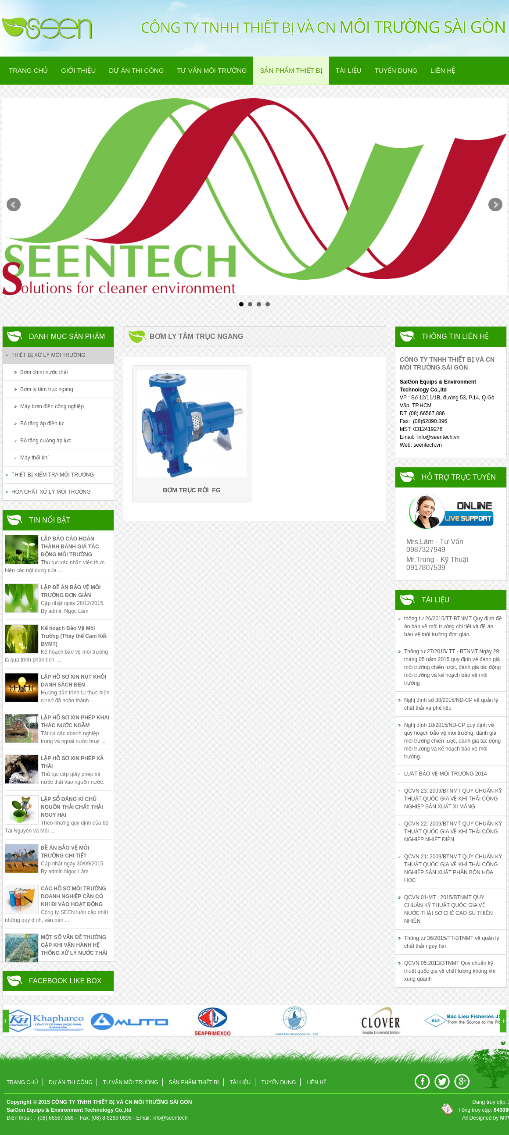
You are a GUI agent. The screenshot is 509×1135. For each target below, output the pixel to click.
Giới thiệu (78, 70)
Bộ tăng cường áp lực (45, 441)
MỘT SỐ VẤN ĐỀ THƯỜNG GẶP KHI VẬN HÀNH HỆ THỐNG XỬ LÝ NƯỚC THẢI (74, 945)
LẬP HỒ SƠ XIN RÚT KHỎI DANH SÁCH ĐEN (73, 681)
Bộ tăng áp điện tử (42, 423)
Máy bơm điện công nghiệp (52, 406)
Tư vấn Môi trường (212, 70)
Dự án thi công (136, 70)
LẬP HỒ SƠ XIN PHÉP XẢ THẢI (72, 762)
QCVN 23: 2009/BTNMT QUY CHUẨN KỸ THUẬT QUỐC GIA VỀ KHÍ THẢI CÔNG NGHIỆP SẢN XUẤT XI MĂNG (453, 799)
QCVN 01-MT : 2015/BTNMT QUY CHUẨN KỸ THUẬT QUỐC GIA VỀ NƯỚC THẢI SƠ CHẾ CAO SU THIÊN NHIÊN (448, 909)
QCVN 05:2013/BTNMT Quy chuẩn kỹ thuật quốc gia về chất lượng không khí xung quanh (449, 971)
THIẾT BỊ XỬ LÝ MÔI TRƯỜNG (48, 355)
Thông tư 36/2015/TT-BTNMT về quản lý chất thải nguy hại (451, 942)
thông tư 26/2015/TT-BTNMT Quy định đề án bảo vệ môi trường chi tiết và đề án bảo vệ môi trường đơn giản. (453, 626)
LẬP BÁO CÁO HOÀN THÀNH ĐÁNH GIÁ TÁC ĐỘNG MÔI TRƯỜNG (70, 547)
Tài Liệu (349, 70)
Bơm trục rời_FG (192, 490)
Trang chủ (28, 70)
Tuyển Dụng (396, 70)
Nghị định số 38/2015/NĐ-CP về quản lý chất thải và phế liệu (451, 704)
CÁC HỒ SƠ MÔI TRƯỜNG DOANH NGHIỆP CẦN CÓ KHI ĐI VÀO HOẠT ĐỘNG (73, 896)
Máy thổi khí (34, 458)
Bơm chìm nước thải (44, 372)
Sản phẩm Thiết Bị (291, 70)
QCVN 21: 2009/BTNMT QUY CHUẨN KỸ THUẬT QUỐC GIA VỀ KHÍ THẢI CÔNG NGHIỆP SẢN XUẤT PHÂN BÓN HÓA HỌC (453, 868)
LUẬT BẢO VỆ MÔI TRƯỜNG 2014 (445, 774)
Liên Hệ (442, 70)
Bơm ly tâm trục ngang (46, 389)
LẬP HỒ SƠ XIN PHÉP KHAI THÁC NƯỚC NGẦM (75, 722)
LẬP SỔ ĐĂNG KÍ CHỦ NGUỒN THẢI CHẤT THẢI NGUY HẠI (72, 807)
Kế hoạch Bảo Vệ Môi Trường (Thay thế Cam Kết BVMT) (74, 636)
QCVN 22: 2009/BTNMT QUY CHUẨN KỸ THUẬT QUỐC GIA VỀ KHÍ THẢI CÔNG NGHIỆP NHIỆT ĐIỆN (453, 832)
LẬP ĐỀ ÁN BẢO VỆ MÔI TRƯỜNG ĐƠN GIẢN (70, 591)
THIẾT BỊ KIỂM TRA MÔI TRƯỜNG (52, 475)
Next (495, 205)
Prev (14, 205)
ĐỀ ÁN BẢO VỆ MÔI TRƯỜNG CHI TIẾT (65, 852)
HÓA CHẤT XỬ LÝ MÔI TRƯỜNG (51, 492)
